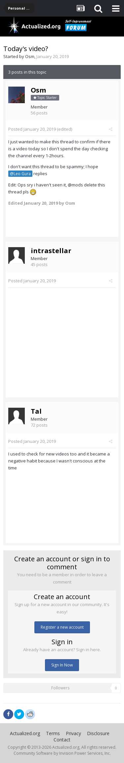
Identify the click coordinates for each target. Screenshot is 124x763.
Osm (29, 56)
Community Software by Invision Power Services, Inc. (62, 753)
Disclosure (98, 733)
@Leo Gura (20, 173)
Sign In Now (62, 665)
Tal (36, 411)
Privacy (73, 733)
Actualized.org (25, 733)
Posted (32, 129)
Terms (53, 733)
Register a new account (62, 627)
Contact (62, 739)
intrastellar (51, 250)
